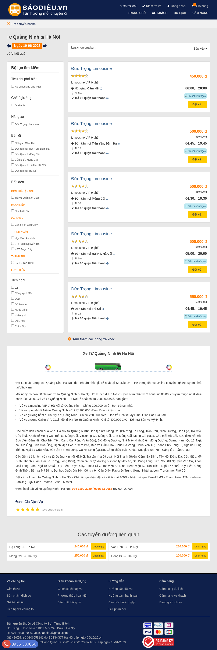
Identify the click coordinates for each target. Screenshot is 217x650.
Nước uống (21, 309)
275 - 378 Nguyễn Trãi (27, 243)
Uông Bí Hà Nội (124, 556)
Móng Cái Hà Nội (23, 556)
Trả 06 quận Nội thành (27, 197)
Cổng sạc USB (23, 293)
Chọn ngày (98, 546)
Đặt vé (197, 104)
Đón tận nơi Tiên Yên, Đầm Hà (32, 148)
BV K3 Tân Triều (24, 263)
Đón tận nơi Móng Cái (27, 154)
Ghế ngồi (20, 105)
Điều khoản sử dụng (72, 581)
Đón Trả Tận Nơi (22, 191)
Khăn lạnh (20, 315)
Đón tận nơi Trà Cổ (25, 170)
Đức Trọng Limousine (27, 124)
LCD (17, 298)
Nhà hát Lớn (22, 211)
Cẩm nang (166, 581)
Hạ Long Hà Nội (22, 547)
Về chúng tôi (16, 581)
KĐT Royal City (23, 249)
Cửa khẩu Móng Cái (26, 159)
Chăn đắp (20, 326)
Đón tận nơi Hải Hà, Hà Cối (30, 165)
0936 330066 (128, 6)
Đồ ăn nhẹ (21, 304)
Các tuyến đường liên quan (108, 534)
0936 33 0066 (103, 488)
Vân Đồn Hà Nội (124, 547)
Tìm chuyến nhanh (21, 24)
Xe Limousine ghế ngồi (28, 86)
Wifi (17, 287)
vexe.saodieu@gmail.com (51, 633)
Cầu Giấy (17, 218)
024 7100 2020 (82, 488)
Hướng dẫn (116, 581)
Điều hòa (20, 320)
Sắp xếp (200, 48)
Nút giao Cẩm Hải (25, 143)
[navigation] (137, 13)
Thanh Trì (18, 256)
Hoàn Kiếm (18, 204)
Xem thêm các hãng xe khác (93, 339)
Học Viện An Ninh (25, 238)
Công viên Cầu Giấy (26, 224)
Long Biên (18, 270)
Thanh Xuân (19, 231)
